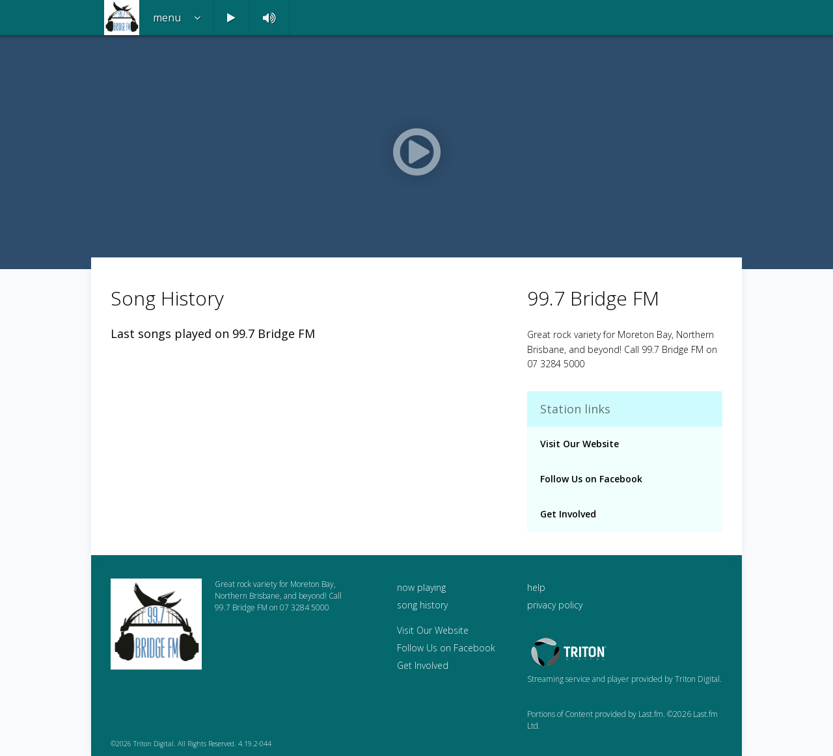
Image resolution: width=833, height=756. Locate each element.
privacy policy (554, 605)
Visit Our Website (579, 443)
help (536, 587)
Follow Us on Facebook (591, 479)
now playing (421, 587)
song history (422, 605)
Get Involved (568, 514)
